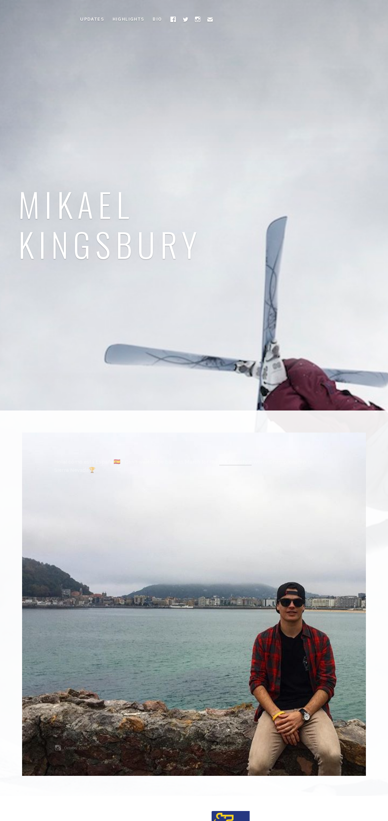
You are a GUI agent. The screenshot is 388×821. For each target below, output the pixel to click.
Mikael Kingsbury (110, 223)
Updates (92, 19)
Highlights (129, 19)
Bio (157, 19)
